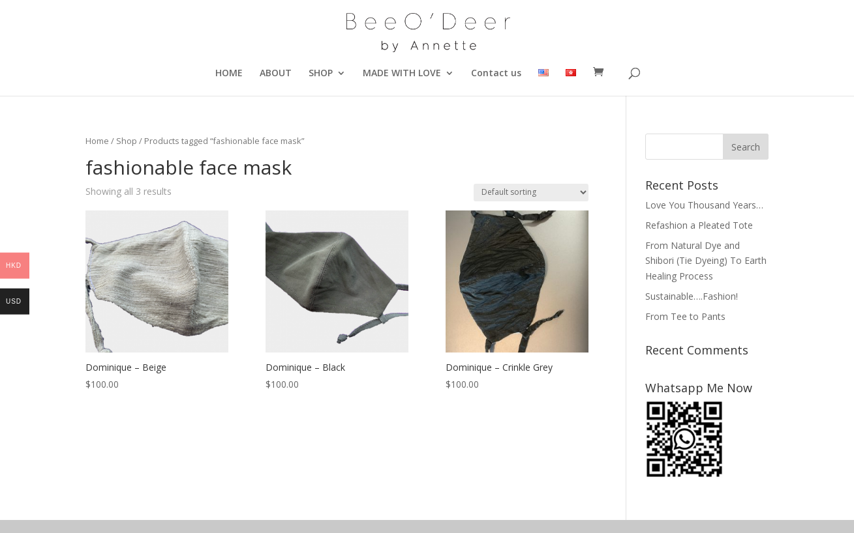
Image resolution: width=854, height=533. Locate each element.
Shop (126, 141)
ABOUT (276, 73)
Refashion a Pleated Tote (699, 225)
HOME (229, 73)
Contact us (496, 73)
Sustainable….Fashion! (691, 296)
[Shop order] (531, 192)
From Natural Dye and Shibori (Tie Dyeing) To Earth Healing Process (706, 261)
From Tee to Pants (685, 316)
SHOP (321, 73)
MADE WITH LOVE (402, 73)
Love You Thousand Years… (704, 205)
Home (97, 141)
